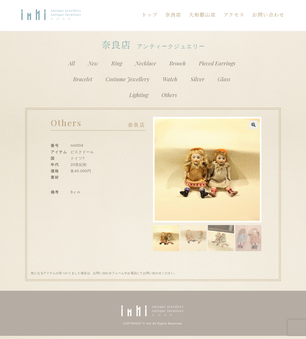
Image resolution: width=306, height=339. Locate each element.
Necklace (145, 63)
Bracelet (82, 79)
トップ (149, 14)
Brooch (177, 63)
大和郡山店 (202, 14)
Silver (197, 79)
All (71, 63)
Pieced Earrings (217, 63)
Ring (116, 63)
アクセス (234, 14)
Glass (224, 79)
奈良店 (173, 14)
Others (169, 94)
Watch (169, 79)
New (93, 63)
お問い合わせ (268, 14)
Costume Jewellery (127, 79)
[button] (253, 125)
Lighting (138, 94)
